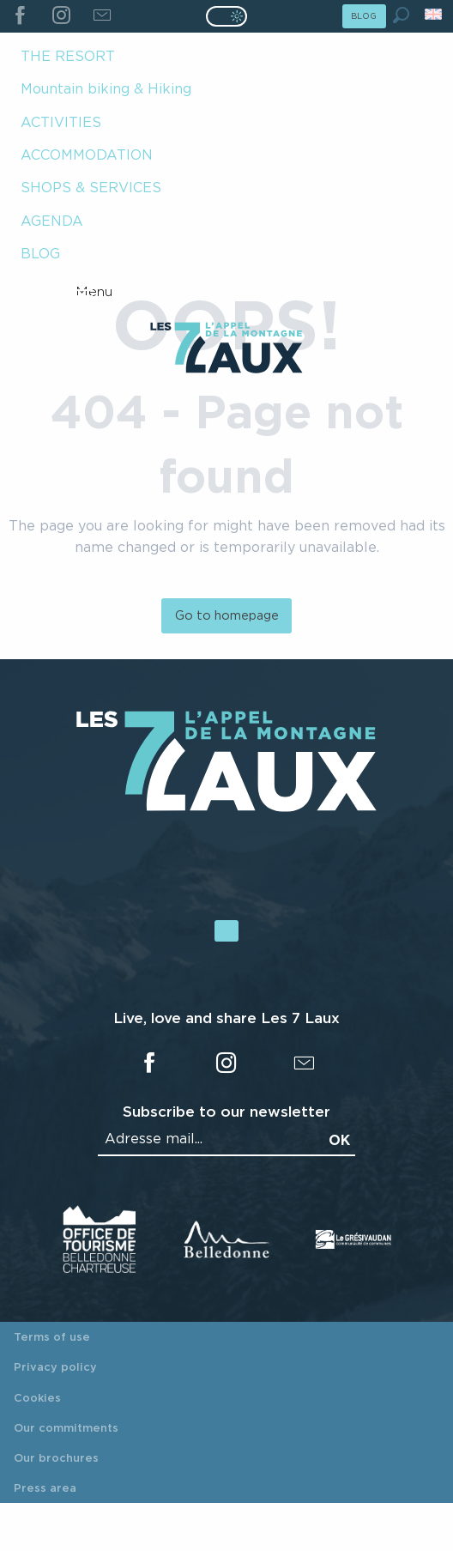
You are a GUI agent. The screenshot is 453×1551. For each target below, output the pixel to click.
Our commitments (66, 1427)
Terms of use (52, 1336)
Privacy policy (55, 1366)
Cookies (37, 1397)
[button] (401, 15)
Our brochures (56, 1457)
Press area (45, 1487)
